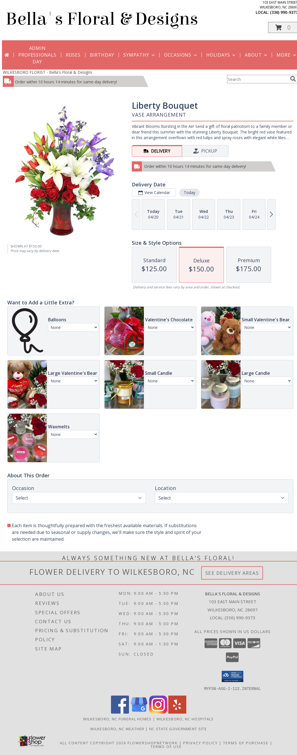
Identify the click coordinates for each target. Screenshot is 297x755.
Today (189, 192)
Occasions (181, 55)
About (256, 55)
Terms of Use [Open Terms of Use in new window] (166, 746)
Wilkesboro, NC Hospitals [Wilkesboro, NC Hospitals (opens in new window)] (185, 718)
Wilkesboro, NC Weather (117, 728)
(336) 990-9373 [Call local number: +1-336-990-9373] (240, 617)
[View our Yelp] (177, 711)
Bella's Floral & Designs (102, 19)
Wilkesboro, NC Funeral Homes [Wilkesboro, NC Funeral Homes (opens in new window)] (117, 718)
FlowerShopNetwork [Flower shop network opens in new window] (153, 742)
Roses (73, 55)
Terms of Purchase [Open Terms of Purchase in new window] (246, 742)
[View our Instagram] (158, 711)
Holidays (221, 55)
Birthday (102, 55)
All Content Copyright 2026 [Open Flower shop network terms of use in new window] (93, 742)
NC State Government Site (178, 728)
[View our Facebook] (120, 711)
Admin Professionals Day (37, 55)
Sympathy (139, 55)
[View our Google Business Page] (139, 711)
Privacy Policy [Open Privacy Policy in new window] (200, 742)
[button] (232, 676)
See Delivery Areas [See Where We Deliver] (232, 573)
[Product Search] (257, 79)
